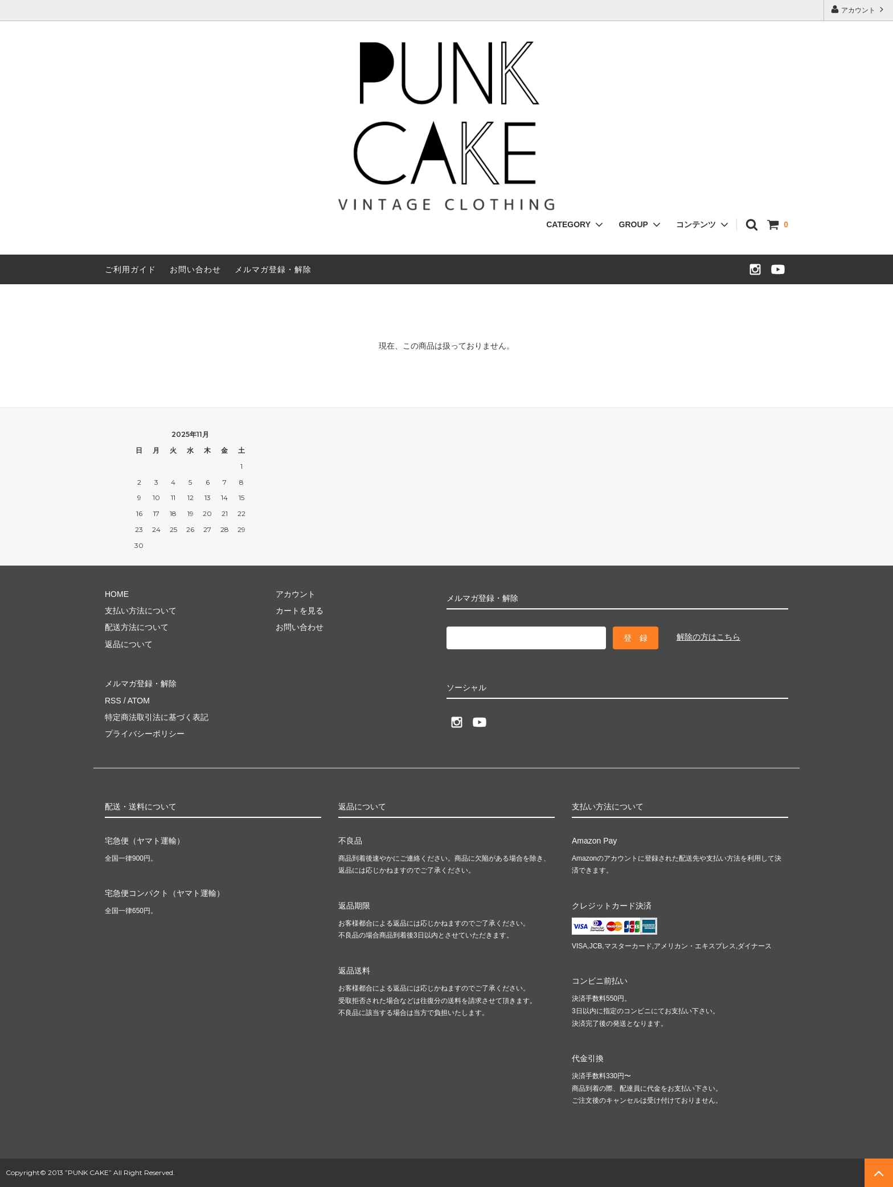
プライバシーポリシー (145, 733)
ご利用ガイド (130, 269)
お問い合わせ (195, 269)
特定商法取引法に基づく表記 (156, 717)
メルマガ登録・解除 (273, 269)
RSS (113, 700)
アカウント (858, 9)
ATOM (139, 700)
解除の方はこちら (708, 636)
